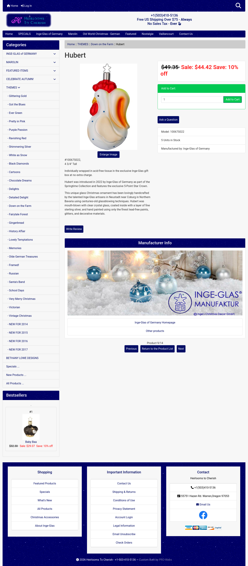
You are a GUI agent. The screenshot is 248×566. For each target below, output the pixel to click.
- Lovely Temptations (19, 239)
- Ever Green (14, 113)
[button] (238, 5)
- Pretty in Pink (15, 121)
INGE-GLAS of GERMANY (31, 53)
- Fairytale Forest (17, 214)
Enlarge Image (108, 154)
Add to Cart (233, 99)
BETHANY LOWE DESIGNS (22, 358)
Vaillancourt (166, 34)
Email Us (203, 504)
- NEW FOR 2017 (17, 349)
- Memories (13, 248)
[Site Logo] (43, 20)
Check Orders (124, 542)
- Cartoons (13, 172)
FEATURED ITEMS (31, 70)
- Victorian (13, 307)
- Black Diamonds (17, 163)
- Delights (12, 189)
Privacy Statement (124, 508)
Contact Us (186, 34)
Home (12, 5)
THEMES (83, 44)
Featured (130, 34)
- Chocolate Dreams (19, 180)
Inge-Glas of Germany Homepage (155, 322)
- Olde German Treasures (22, 256)
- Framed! (12, 265)
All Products (44, 508)
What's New (45, 500)
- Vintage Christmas (19, 315)
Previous (131, 348)
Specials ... (12, 366)
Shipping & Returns (124, 492)
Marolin (73, 34)
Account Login (124, 517)
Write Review (74, 229)
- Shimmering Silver (18, 146)
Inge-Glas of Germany (49, 34)
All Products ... (15, 383)
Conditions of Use (124, 500)
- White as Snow (16, 155)
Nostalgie (147, 34)
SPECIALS (24, 34)
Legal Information (124, 525)
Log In (26, 5)
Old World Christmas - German (101, 34)
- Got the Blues (15, 104)
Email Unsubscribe (124, 534)
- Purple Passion (16, 129)
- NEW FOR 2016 (17, 341)
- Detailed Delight (17, 197)
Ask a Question (168, 119)
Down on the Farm (102, 44)
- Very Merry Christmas (20, 299)
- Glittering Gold (16, 96)
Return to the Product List (157, 348)
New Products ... (16, 375)
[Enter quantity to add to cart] (192, 99)
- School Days (15, 290)
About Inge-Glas (44, 525)
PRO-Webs (165, 559)
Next (181, 348)
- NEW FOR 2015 (17, 332)
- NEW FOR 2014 (17, 324)
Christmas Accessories (45, 517)
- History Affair (15, 231)
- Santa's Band (15, 282)
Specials (45, 492)
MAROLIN (31, 62)
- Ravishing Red (16, 138)
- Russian (12, 273)
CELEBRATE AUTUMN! (31, 79)
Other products (155, 331)
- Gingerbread (15, 222)
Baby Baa (31, 429)
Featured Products (45, 483)
